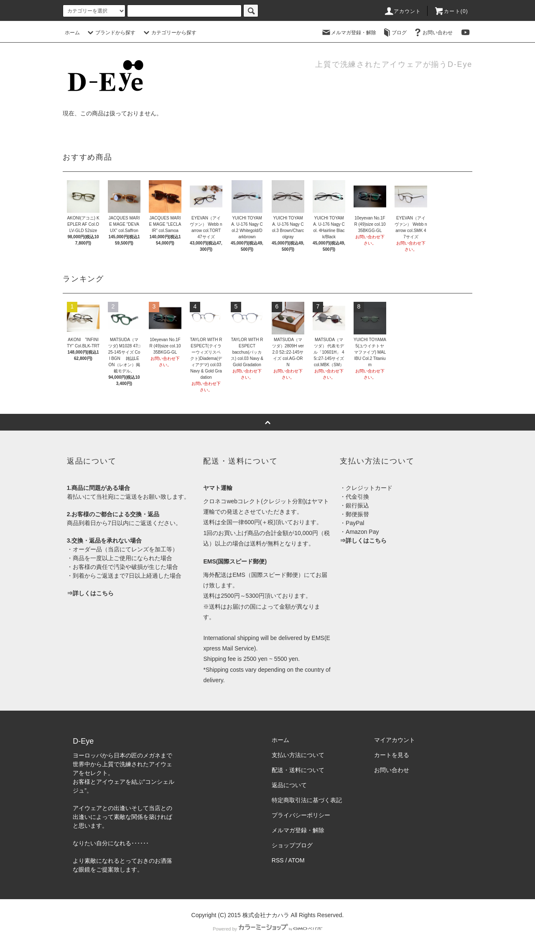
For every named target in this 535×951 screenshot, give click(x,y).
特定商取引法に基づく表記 (307, 800)
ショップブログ (292, 845)
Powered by (267, 928)
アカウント (402, 11)
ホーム (72, 33)
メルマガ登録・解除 (348, 33)
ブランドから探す (110, 33)
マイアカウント (394, 740)
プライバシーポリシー (301, 815)
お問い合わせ (433, 33)
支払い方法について (298, 755)
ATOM (296, 860)
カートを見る (391, 755)
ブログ (394, 33)
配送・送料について (298, 770)
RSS (278, 860)
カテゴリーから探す (168, 33)
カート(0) (451, 11)
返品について (289, 785)
